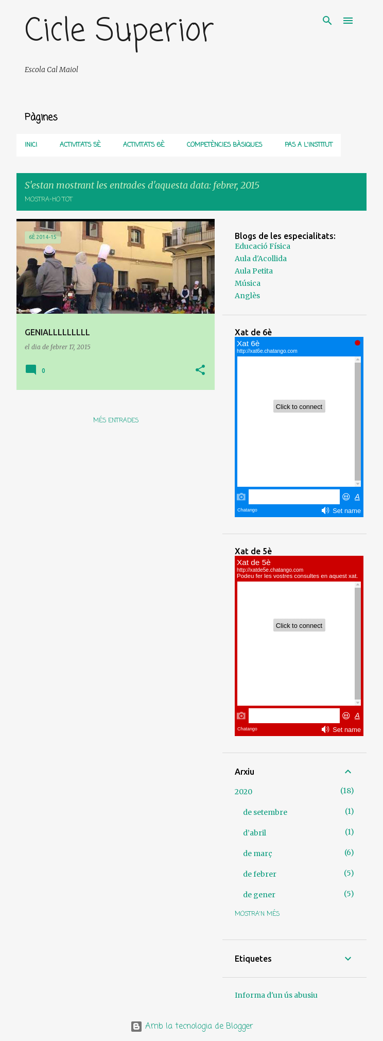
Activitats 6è (143, 145)
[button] (200, 371)
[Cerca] (327, 20)
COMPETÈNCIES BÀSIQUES (224, 145)
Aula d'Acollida (261, 258)
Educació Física (262, 246)
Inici (31, 145)
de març (257, 853)
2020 (243, 791)
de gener (259, 894)
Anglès (247, 295)
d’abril (254, 833)
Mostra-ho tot (49, 199)
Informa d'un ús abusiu (276, 995)
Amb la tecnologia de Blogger (191, 1026)
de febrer (259, 874)
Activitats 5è (80, 145)
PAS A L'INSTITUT (309, 145)
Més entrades (115, 420)
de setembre (265, 812)
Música (247, 283)
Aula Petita (254, 271)
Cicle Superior (119, 31)
